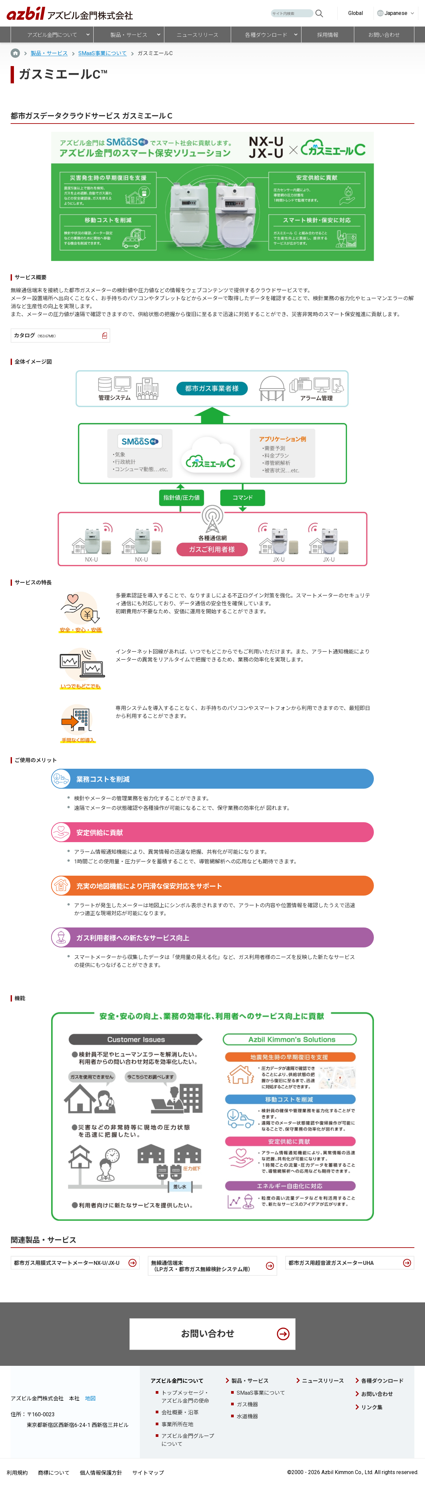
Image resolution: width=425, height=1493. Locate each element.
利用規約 (17, 1473)
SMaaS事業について (102, 53)
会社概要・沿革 (180, 1412)
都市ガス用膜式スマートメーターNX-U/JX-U (67, 1263)
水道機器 (247, 1416)
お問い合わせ (208, 1334)
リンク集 (371, 1407)
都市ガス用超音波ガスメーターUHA (331, 1263)
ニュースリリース (323, 1381)
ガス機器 (247, 1404)
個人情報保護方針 (101, 1473)
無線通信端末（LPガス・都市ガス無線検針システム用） (202, 1266)
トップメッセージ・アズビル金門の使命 (185, 1397)
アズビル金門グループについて (187, 1440)
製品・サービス (49, 53)
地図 (90, 1398)
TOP (15, 53)
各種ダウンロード (382, 1381)
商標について (54, 1473)
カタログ (35, 335)
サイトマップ (148, 1473)
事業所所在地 (177, 1424)
